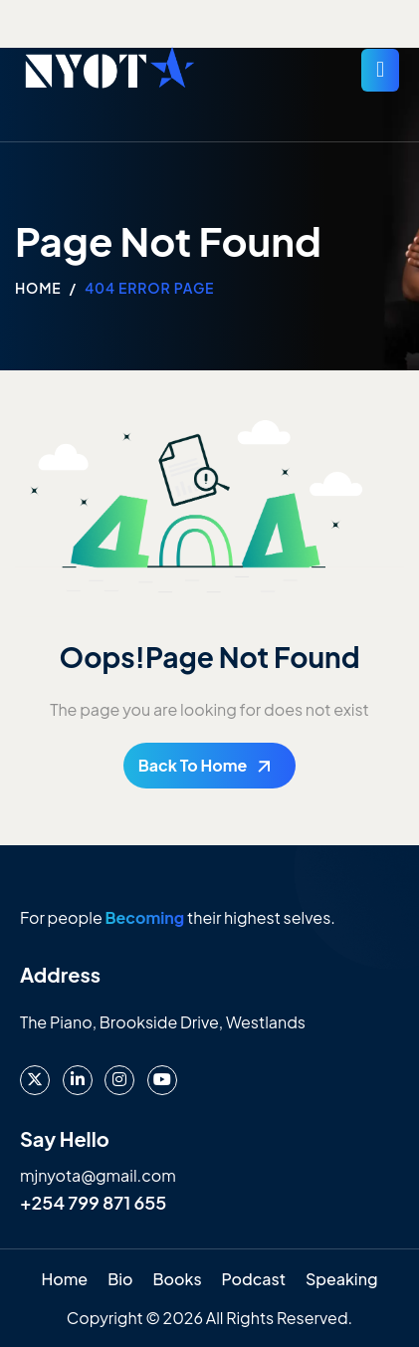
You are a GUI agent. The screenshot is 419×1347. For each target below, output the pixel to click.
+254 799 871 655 (93, 1202)
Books (176, 1278)
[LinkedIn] (78, 1080)
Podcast (254, 1278)
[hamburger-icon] (380, 70)
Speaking (342, 1278)
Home (64, 1278)
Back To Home (193, 765)
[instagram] (119, 1080)
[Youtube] (162, 1080)
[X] (35, 1080)
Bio (119, 1278)
